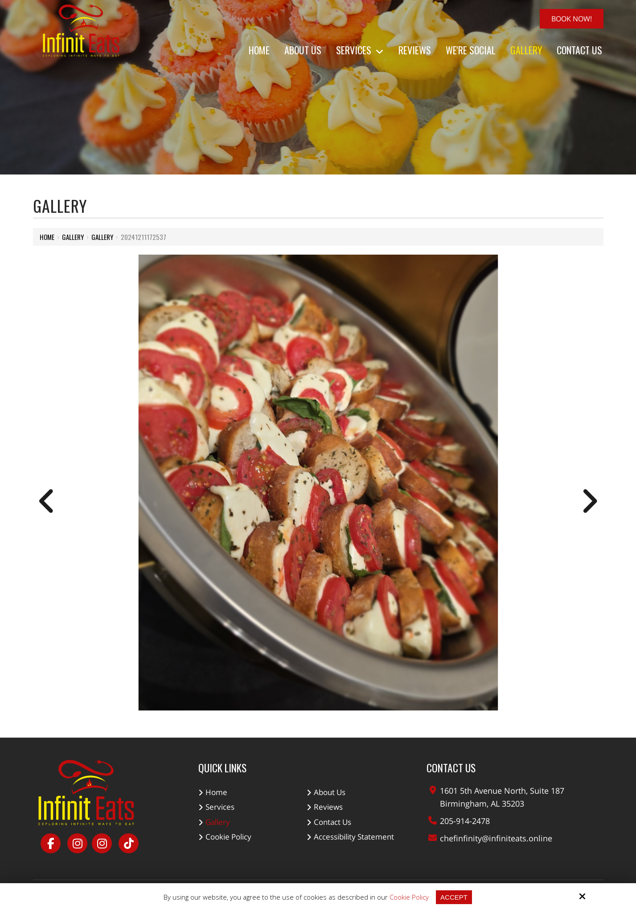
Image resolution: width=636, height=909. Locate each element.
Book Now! (571, 19)
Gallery (73, 237)
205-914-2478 (465, 821)
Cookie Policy (409, 897)
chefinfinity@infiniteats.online (496, 838)
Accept (454, 897)
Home (47, 237)
